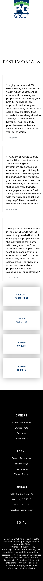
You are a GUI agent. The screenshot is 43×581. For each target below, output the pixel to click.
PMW (27, 544)
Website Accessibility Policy (21, 568)
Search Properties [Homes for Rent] (21, 320)
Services (21, 433)
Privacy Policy (28, 547)
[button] (3, 173)
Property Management (21, 296)
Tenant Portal (21, 474)
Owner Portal (21, 438)
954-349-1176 (21, 504)
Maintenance (21, 469)
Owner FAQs (21, 427)
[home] (21, 6)
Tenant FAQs (21, 463)
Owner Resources (21, 422)
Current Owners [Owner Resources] (21, 344)
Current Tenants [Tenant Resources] (21, 368)
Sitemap (14, 547)
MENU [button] (20, 12)
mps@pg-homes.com (21, 510)
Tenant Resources (21, 458)
